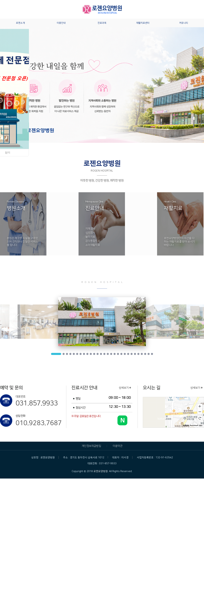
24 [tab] (138, 354)
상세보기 (125, 387)
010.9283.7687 (39, 423)
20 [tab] (125, 354)
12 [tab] (98, 354)
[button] (102, 138)
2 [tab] (64, 354)
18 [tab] (118, 354)
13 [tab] (101, 354)
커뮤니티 (183, 23)
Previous (15, 322)
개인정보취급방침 (91, 445)
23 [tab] (135, 354)
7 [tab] (81, 354)
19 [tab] (121, 354)
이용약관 (117, 445)
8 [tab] (84, 354)
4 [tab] (70, 354)
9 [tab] (87, 354)
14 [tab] (104, 354)
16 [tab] (111, 354)
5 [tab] (74, 354)
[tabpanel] (102, 321)
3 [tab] (67, 354)
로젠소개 (20, 23)
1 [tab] (56, 354)
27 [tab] (149, 354)
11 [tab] (94, 354)
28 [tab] (152, 354)
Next (188, 322)
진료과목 (102, 23)
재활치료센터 (142, 23)
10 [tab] (91, 354)
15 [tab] (108, 354)
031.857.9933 (37, 403)
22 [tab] (132, 354)
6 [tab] (77, 354)
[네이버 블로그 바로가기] (122, 420)
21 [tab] (128, 354)
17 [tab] (115, 354)
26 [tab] (145, 354)
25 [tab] (142, 354)
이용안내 (61, 23)
